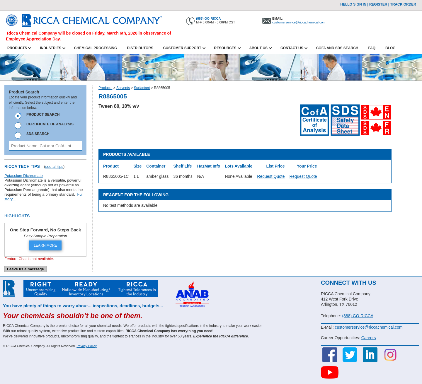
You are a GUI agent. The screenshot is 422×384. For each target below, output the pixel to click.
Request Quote (271, 176)
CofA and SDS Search (337, 48)
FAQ (371, 48)
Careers (368, 337)
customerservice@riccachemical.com (299, 22)
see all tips (54, 166)
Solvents (123, 88)
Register (378, 4)
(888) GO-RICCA (208, 18)
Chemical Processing (95, 48)
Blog (390, 48)
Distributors (140, 48)
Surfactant (142, 88)
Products (105, 88)
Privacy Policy (86, 346)
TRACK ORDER (403, 4)
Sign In (359, 4)
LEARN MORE (45, 245)
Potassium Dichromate (23, 175)
